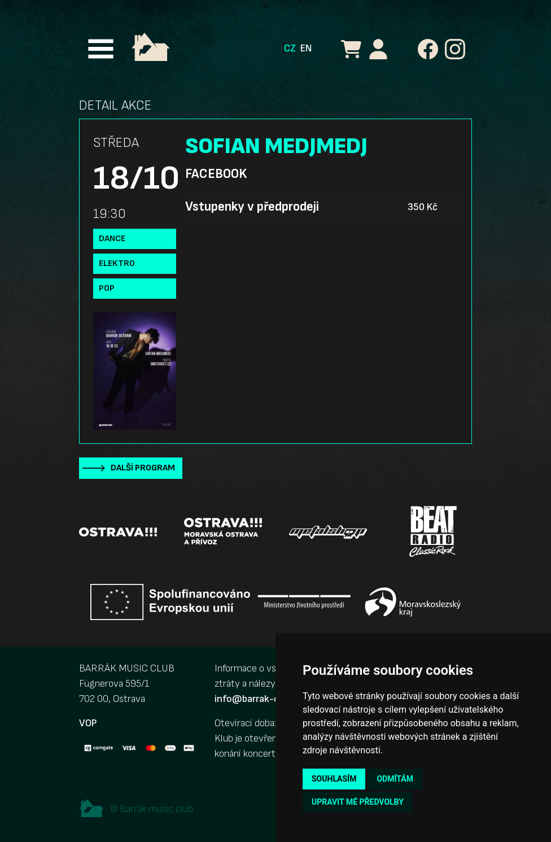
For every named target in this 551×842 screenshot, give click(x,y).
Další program (143, 468)
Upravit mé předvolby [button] (358, 801)
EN (306, 48)
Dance (112, 238)
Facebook (216, 174)
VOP (88, 723)
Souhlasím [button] (334, 778)
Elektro (117, 263)
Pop (107, 288)
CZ (290, 48)
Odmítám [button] (395, 778)
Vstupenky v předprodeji (252, 207)
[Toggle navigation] (101, 49)
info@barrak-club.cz (259, 699)
